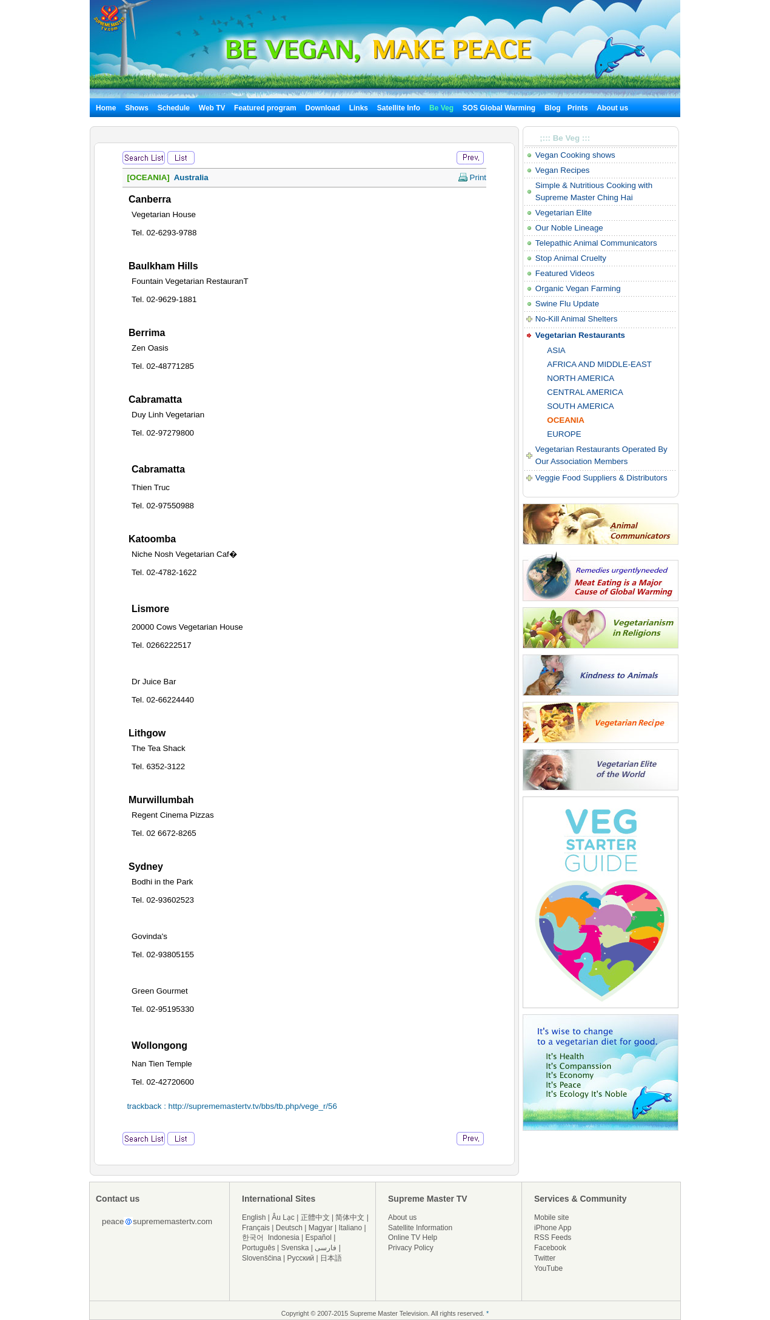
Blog (552, 108)
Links (358, 108)
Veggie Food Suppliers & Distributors (601, 477)
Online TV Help (412, 1237)
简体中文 (349, 1217)
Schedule (174, 108)
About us (612, 108)
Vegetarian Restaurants (580, 335)
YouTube (548, 1268)
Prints (578, 108)
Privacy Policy (411, 1248)
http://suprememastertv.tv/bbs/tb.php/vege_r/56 (253, 1106)
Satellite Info (398, 108)
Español (319, 1237)
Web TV (213, 108)
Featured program (265, 108)
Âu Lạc (283, 1217)
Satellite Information (420, 1228)
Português (258, 1248)
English (254, 1217)
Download (323, 108)
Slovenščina (261, 1258)
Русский (301, 1258)
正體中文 (315, 1217)
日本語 (331, 1258)
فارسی (325, 1248)
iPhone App (552, 1228)
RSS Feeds (552, 1237)
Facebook (550, 1248)
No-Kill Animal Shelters (576, 318)
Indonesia (284, 1237)
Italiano (350, 1228)
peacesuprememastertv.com (157, 1221)
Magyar (321, 1228)
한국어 (253, 1237)
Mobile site (551, 1217)
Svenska (295, 1248)
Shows (137, 108)
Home (106, 108)
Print (472, 177)
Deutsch (289, 1228)
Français (256, 1228)
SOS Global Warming (499, 108)
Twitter (544, 1258)
